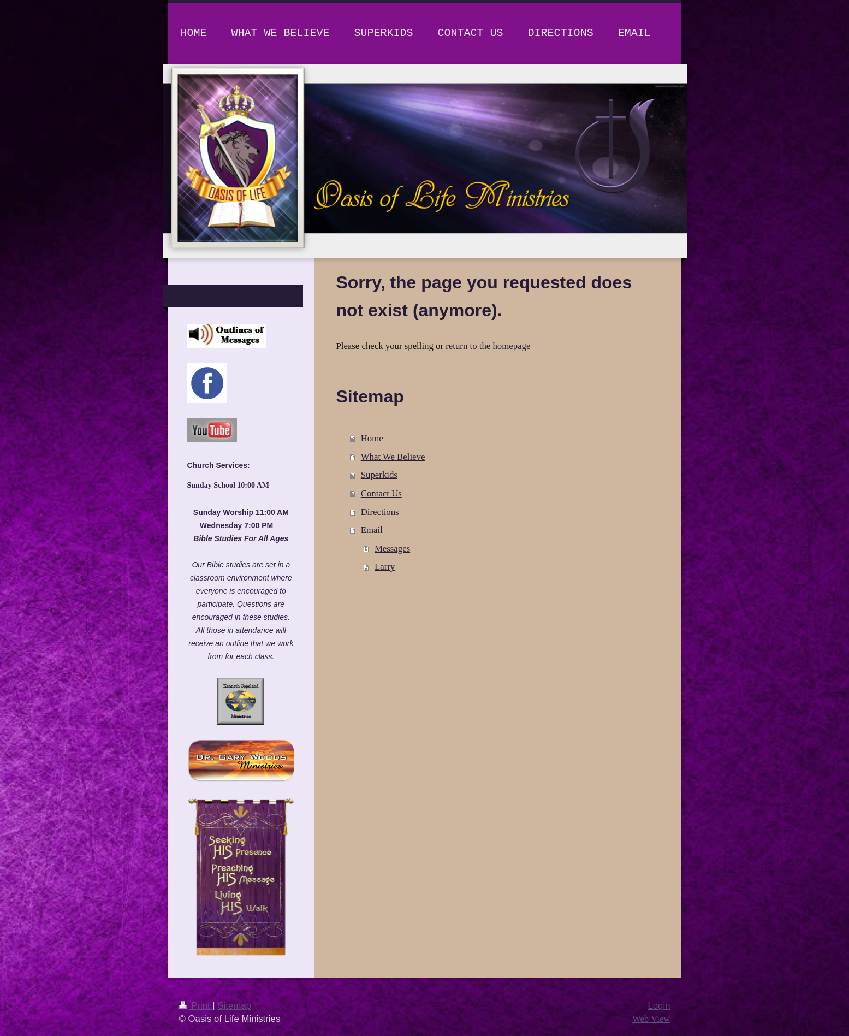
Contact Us (381, 493)
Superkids (379, 475)
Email (372, 530)
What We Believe (393, 457)
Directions (380, 512)
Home (372, 438)
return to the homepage (488, 346)
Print (196, 1006)
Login (659, 1006)
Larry (385, 566)
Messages (392, 548)
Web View (651, 1019)
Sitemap (234, 1006)
